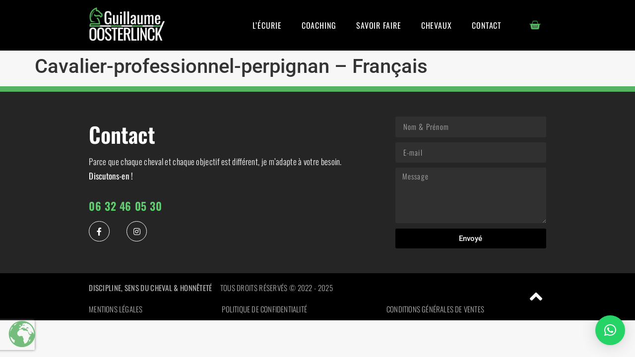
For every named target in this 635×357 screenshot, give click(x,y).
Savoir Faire (378, 25)
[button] (610, 330)
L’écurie (267, 25)
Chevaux (436, 25)
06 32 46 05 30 (125, 206)
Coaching (319, 25)
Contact (487, 25)
